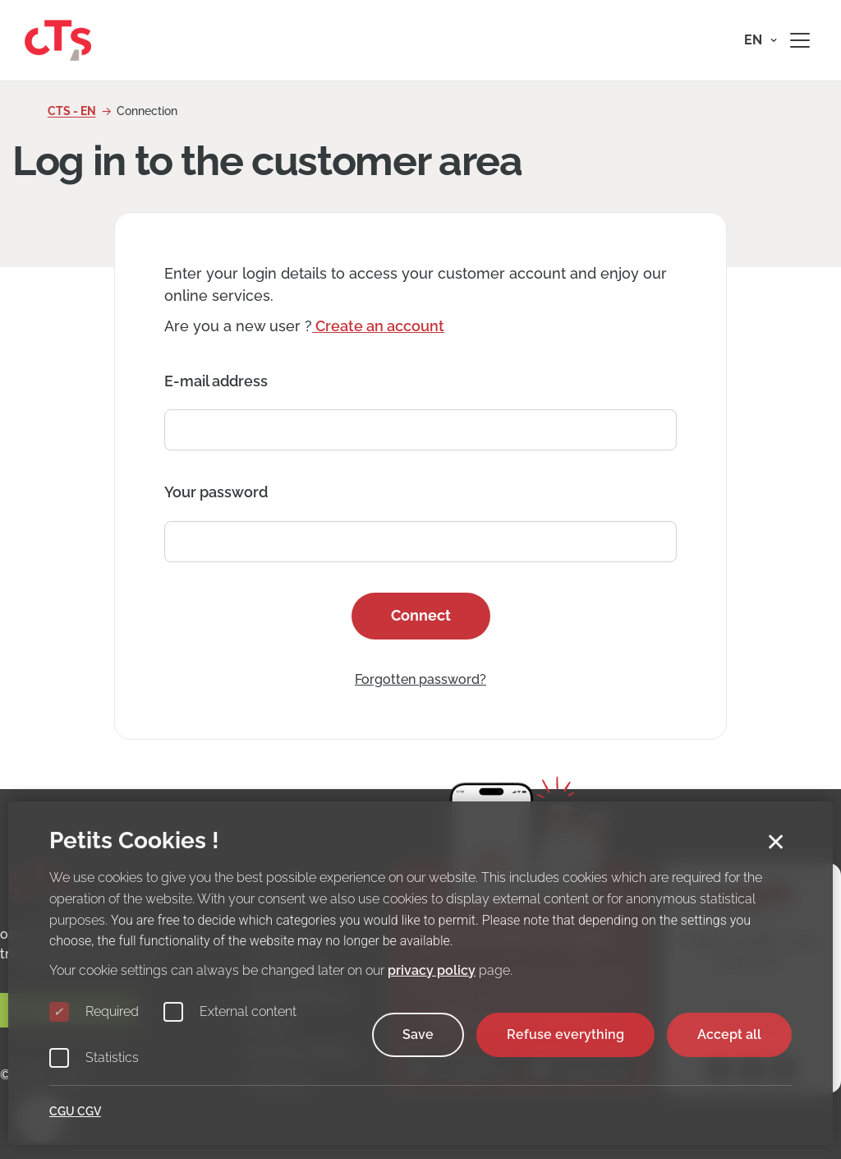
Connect (421, 615)
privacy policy (432, 970)
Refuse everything (565, 1034)
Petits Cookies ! (134, 840)
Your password (216, 492)
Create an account (378, 326)
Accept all (729, 1034)
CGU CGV (75, 1111)
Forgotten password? (420, 679)
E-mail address (216, 381)
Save (418, 1034)
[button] (761, 40)
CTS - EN (72, 111)
